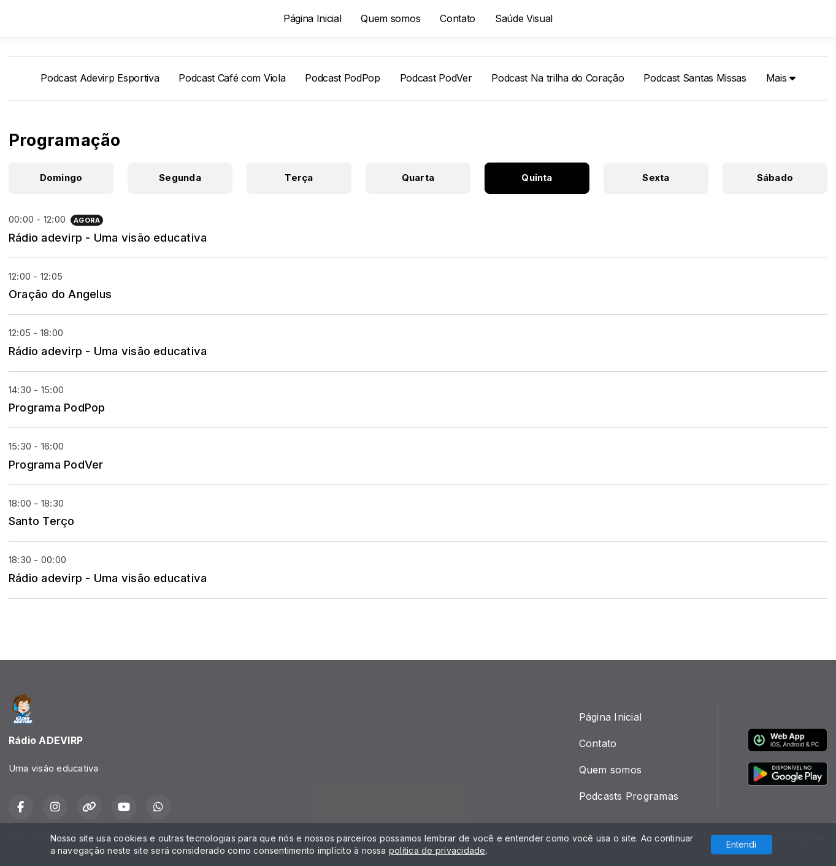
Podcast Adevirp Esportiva (99, 78)
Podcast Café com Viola (231, 78)
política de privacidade (437, 850)
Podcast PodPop (342, 78)
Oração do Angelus (60, 294)
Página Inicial (312, 18)
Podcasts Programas (628, 796)
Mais (781, 78)
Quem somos (390, 18)
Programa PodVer (56, 464)
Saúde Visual (524, 18)
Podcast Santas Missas (694, 78)
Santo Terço (42, 520)
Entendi (741, 844)
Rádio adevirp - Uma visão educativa (108, 237)
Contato (457, 18)
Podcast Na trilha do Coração (557, 78)
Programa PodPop (57, 407)
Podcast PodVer (436, 78)
